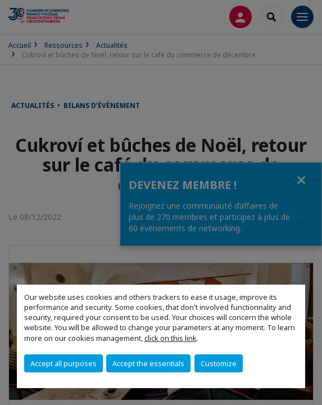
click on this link (170, 338)
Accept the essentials (148, 363)
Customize (219, 363)
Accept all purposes (63, 363)
